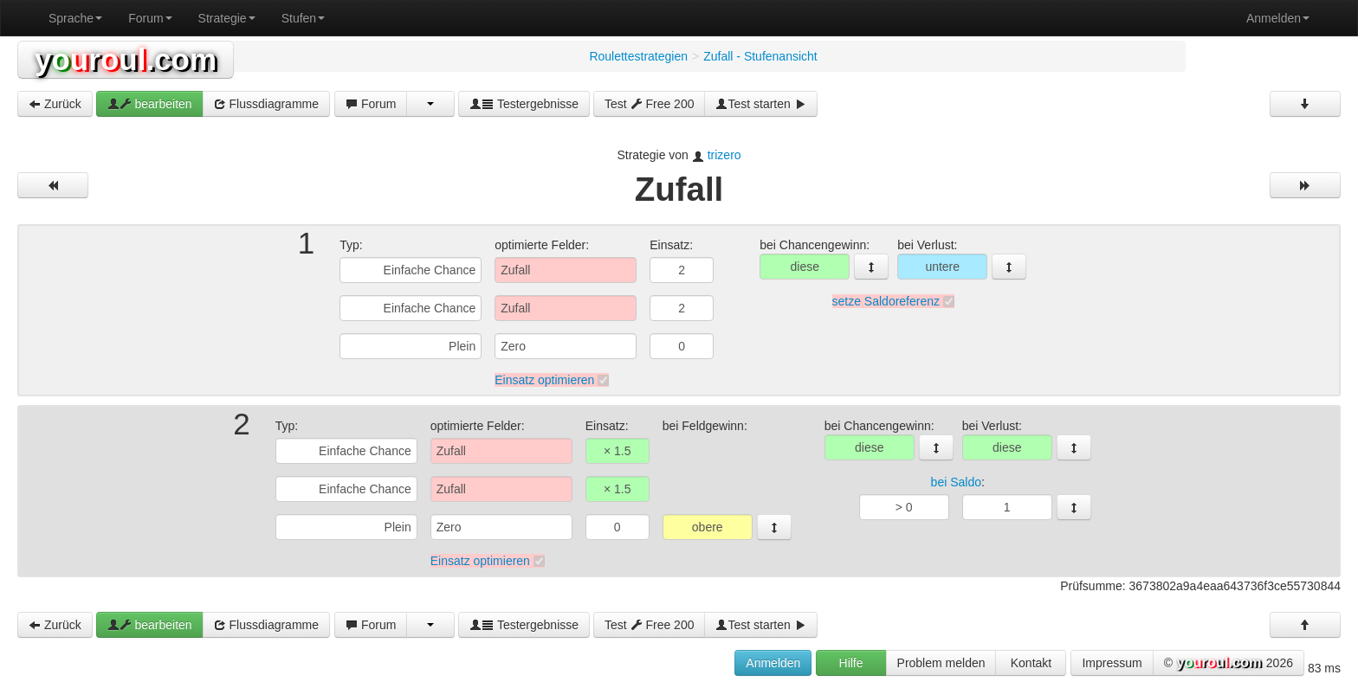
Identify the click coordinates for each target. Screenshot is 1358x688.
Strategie (226, 18)
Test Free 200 (650, 104)
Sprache (75, 18)
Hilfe (851, 663)
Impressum (1111, 663)
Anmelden (1278, 18)
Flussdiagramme (266, 104)
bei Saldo (956, 482)
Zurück (55, 104)
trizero (724, 155)
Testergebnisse (524, 104)
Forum (149, 18)
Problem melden (941, 663)
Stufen (303, 18)
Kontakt (1031, 663)
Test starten (760, 104)
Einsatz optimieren (544, 380)
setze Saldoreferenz (886, 301)
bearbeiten (149, 104)
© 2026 (1228, 664)
